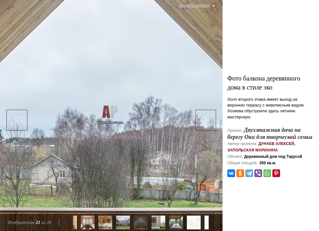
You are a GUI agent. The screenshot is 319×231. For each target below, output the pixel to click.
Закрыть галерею (194, 5)
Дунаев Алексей (276, 143)
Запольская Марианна (252, 150)
